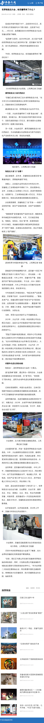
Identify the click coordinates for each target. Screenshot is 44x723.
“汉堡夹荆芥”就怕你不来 (29, 644)
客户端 (39, 3)
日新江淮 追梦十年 (27, 598)
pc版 (30, 3)
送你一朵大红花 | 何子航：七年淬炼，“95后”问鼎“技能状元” (31, 706)
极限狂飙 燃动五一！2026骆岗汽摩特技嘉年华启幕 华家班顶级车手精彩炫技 (31, 691)
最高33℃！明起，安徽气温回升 (31, 629)
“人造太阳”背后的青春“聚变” (31, 613)
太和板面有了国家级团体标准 (31, 659)
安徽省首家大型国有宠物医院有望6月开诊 (31, 676)
